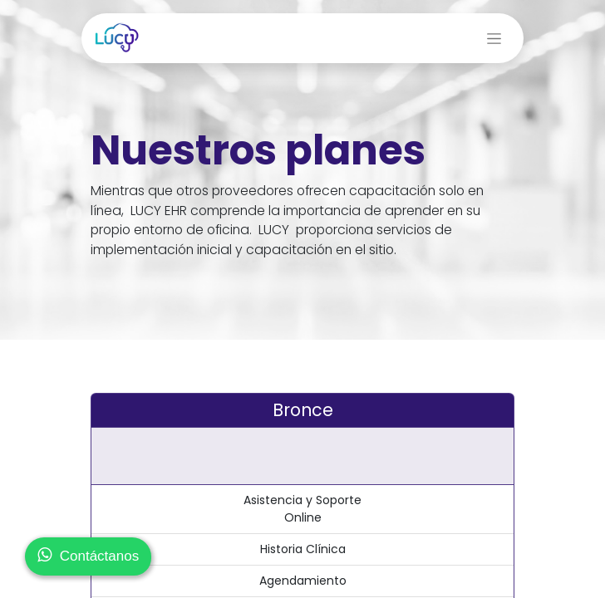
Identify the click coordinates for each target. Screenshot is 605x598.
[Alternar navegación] (494, 38)
